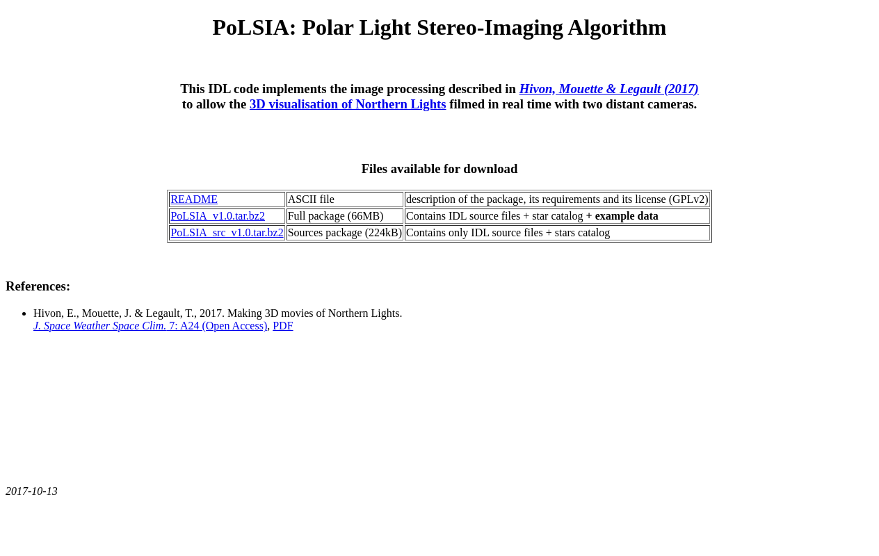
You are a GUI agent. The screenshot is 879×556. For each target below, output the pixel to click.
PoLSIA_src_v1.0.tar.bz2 (226, 232)
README (194, 199)
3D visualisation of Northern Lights (348, 104)
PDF (283, 326)
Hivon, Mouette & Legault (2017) (609, 88)
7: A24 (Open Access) (150, 326)
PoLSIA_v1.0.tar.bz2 (217, 216)
